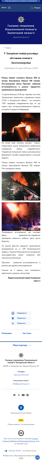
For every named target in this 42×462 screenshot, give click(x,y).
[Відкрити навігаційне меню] (9, 8)
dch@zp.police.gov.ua (21, 384)
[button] (21, 345)
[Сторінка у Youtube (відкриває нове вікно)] (23, 395)
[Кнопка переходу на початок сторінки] (37, 457)
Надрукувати (22, 313)
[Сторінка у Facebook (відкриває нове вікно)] (14, 395)
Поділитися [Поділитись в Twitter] (21, 323)
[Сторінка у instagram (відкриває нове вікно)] (27, 395)
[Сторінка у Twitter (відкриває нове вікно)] (18, 395)
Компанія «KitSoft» (15, 451)
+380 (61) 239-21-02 (21, 375)
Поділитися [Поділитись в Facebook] (21, 318)
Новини (8, 48)
